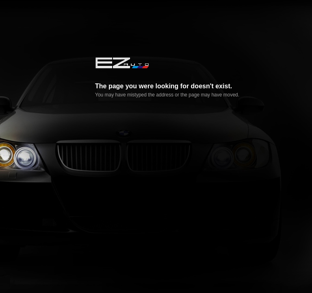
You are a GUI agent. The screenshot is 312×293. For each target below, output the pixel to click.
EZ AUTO (121, 63)
